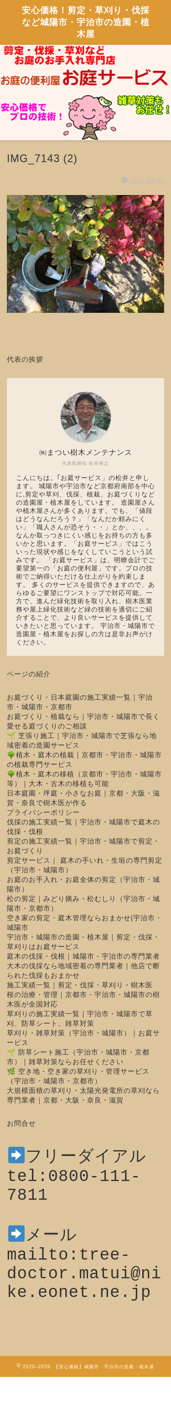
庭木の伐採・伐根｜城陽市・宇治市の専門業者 (83, 956)
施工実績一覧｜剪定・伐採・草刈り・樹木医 (80, 985)
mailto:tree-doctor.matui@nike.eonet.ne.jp (84, 1292)
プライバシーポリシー (43, 812)
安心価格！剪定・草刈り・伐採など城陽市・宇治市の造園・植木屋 (86, 22)
